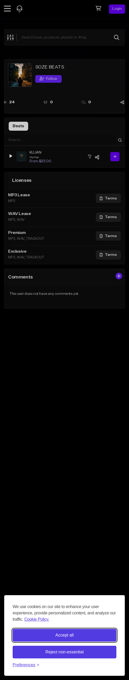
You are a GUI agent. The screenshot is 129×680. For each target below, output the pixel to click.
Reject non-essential (65, 652)
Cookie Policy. (36, 619)
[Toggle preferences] (26, 665)
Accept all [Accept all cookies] (64, 635)
